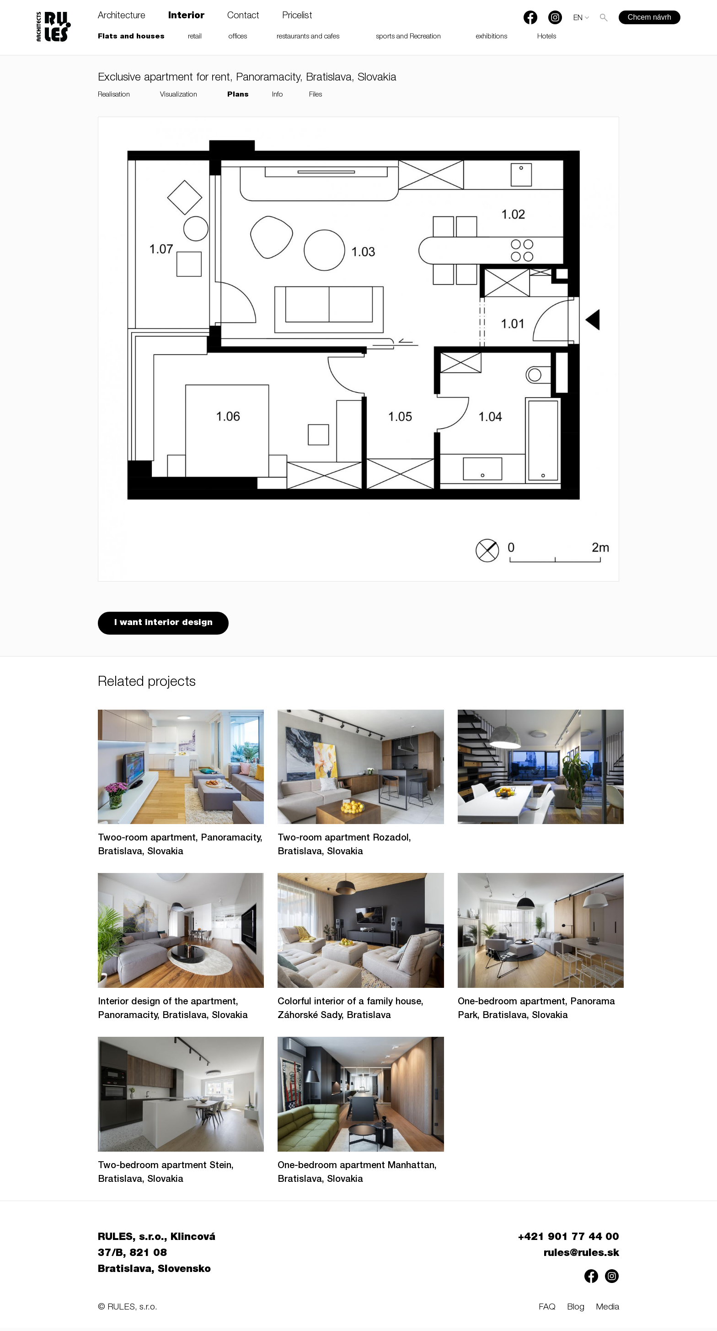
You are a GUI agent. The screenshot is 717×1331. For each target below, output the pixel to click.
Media (607, 1310)
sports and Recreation (408, 36)
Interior (186, 16)
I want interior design (165, 625)
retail (195, 36)
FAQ (547, 1310)
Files (315, 95)
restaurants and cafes (308, 36)
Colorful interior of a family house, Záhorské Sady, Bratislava (350, 1012)
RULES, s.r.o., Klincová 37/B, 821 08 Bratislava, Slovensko (156, 1257)
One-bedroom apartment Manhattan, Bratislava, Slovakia (357, 1176)
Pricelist (297, 16)
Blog (575, 1310)
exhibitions (491, 36)
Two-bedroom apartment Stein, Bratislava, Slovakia (166, 1176)
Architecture (121, 16)
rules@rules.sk (581, 1257)
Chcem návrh (649, 17)
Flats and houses (131, 36)
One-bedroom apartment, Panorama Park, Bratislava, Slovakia (536, 1012)
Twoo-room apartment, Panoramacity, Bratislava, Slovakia (180, 848)
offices (238, 36)
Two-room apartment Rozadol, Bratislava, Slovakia (344, 848)
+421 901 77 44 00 (568, 1241)
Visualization (178, 95)
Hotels (546, 36)
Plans (238, 95)
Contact (243, 16)
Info (277, 95)
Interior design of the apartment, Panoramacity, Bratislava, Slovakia (173, 1012)
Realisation (114, 95)
